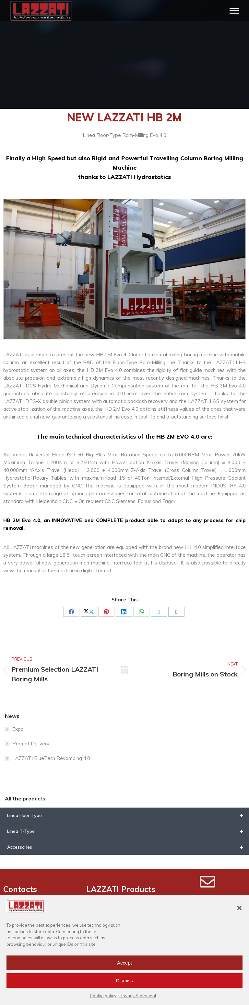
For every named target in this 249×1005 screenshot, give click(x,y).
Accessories (128, 847)
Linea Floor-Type (128, 815)
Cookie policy (103, 995)
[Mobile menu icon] (234, 11)
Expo (18, 729)
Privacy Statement (138, 995)
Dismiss (124, 980)
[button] (239, 908)
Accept (124, 963)
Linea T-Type (128, 831)
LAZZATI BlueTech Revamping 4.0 (51, 758)
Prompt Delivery (30, 744)
